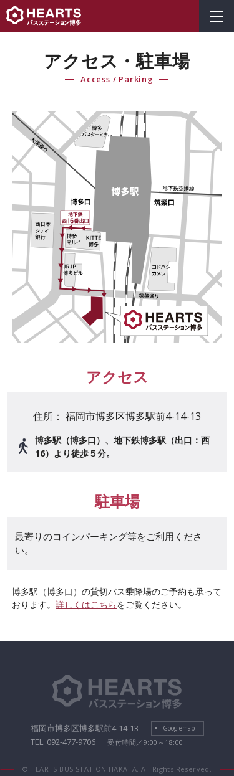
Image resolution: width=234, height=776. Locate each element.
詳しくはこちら (86, 604)
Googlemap (179, 728)
